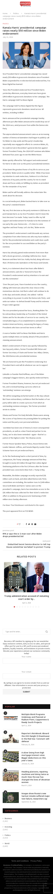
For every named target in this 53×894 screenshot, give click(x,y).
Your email (26, 675)
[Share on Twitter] (29, 524)
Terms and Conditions (20, 861)
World (7, 843)
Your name (26, 660)
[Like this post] (21, 524)
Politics (16, 13)
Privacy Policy (36, 861)
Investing (8, 827)
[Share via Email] (35, 524)
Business (8, 818)
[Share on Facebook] (26, 524)
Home (5, 13)
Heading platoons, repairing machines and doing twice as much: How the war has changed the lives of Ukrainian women (36, 776)
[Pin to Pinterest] (32, 524)
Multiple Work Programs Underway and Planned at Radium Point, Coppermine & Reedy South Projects (35, 718)
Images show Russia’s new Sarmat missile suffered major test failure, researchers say (36, 796)
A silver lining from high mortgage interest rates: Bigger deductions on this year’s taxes (34, 756)
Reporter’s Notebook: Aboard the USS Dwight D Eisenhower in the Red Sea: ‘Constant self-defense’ (36, 737)
